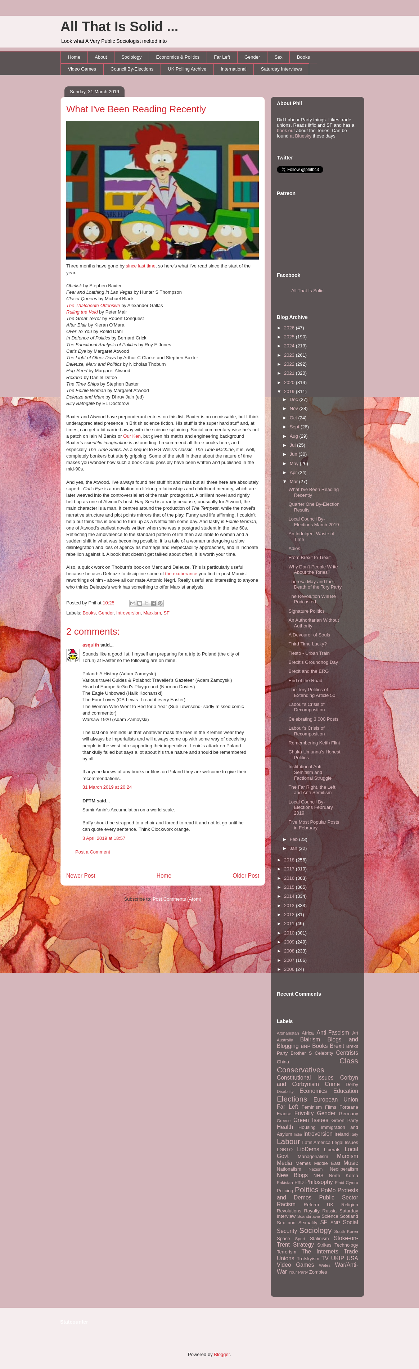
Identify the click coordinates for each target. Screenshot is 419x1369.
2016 (290, 878)
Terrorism (286, 1252)
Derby (352, 1084)
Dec (294, 399)
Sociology (131, 57)
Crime (332, 1084)
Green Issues (310, 1120)
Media (284, 1163)
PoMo (328, 1190)
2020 (290, 382)
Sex (278, 57)
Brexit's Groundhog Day (313, 662)
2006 (290, 969)
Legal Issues (345, 1142)
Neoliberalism (344, 1169)
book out (286, 130)
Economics (313, 1091)
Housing (307, 1127)
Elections (292, 1099)
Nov (294, 408)
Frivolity (304, 1113)
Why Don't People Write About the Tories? (313, 569)
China (283, 1061)
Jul (293, 445)
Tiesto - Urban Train (308, 653)
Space (283, 1238)
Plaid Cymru (346, 1182)
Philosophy (319, 1182)
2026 (290, 327)
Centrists (347, 1053)
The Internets (319, 1251)
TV (325, 1258)
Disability (285, 1091)
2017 (290, 869)
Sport (300, 1238)
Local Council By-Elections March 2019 (313, 521)
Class (348, 1061)
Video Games (82, 69)
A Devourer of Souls (309, 635)
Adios (294, 548)
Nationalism (289, 1169)
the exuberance (181, 573)
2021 (290, 373)
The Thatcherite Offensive (93, 305)
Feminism (312, 1107)
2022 (290, 364)
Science (330, 1216)
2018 (290, 860)
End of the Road (305, 680)
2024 (290, 345)
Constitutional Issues (305, 1078)
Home (74, 57)
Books (303, 57)
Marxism (152, 613)
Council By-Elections (132, 69)
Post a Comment (92, 852)
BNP (305, 1046)
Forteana (348, 1107)
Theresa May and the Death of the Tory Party (315, 584)
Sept (295, 426)
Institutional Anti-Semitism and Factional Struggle (310, 772)
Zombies (318, 1272)
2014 (290, 896)
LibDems (308, 1149)
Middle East (327, 1163)
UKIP (337, 1258)
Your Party (298, 1272)
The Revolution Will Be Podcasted (312, 599)
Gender (252, 57)
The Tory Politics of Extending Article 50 (311, 692)
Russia (330, 1210)
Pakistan (285, 1182)
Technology (346, 1245)
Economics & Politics (178, 57)
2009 (290, 942)
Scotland (349, 1216)
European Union (336, 1099)
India (298, 1134)
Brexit (337, 1046)
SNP (335, 1222)
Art (355, 1033)
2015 (290, 887)
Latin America (316, 1142)
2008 (290, 951)
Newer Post (80, 876)
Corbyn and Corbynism (317, 1081)
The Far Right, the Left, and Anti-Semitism (312, 790)
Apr (294, 472)
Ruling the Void (82, 312)
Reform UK (319, 1204)
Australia (285, 1039)
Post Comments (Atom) (177, 899)
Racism (286, 1204)
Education (345, 1091)
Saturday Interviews (281, 69)
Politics (307, 1189)
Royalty (312, 1210)
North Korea (343, 1175)
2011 (290, 923)
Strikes (324, 1245)
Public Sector (338, 1197)
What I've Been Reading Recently (136, 109)
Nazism (315, 1169)
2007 (290, 960)
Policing (285, 1190)
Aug (294, 436)
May (295, 463)
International (234, 69)
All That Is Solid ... (119, 26)
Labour (288, 1141)
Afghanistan (288, 1033)
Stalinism (319, 1238)
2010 (290, 933)
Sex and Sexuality (297, 1222)
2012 (290, 914)
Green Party (345, 1120)
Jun (294, 454)
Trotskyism (308, 1258)
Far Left (222, 57)
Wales (324, 1265)
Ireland (341, 1134)
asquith (90, 645)
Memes (303, 1163)
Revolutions (289, 1210)
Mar (294, 481)
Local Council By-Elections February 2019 (310, 807)
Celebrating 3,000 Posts (313, 719)
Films (330, 1107)
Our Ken (131, 436)
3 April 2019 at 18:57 (103, 838)
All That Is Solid (307, 290)
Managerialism (313, 1156)
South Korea (346, 1231)
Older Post (246, 876)
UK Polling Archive (187, 69)
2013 (290, 905)
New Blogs (292, 1175)
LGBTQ (285, 1149)
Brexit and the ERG (308, 671)
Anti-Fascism (333, 1033)
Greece (283, 1120)
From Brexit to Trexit (309, 557)
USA (352, 1258)
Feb (294, 839)
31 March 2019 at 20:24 (107, 787)
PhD (298, 1182)
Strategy (303, 1245)
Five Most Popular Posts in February (313, 824)
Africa (308, 1033)
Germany (348, 1113)
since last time (141, 266)
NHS (318, 1175)
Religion (349, 1204)
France (284, 1113)
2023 (290, 355)
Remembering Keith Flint (314, 743)
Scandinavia (308, 1216)
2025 (290, 336)
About (101, 57)
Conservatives (300, 1070)
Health (285, 1127)
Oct (294, 417)
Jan (294, 848)
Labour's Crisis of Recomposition (306, 731)
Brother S (301, 1053)
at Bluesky (300, 136)
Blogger (222, 1354)
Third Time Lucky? (307, 644)
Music (350, 1163)
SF (166, 613)
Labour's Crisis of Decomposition (306, 707)
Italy (354, 1134)
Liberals (332, 1149)
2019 (290, 391)
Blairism (310, 1039)
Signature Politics (306, 611)
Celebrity (324, 1053)
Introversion (128, 613)
